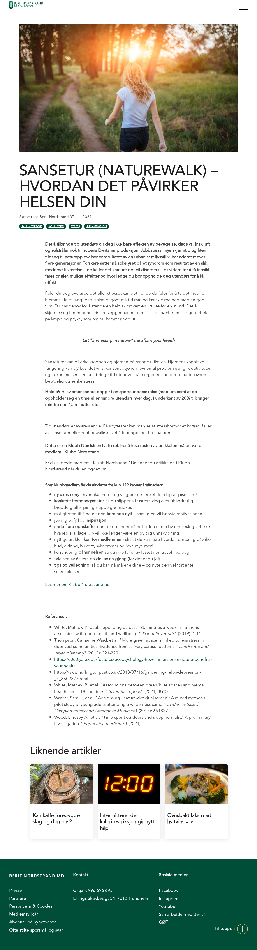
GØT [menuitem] (163, 922)
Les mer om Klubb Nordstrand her (78, 584)
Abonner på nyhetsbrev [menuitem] (32, 922)
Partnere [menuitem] (17, 898)
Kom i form (56, 226)
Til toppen (231, 929)
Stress (75, 226)
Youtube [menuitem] (167, 906)
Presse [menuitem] (15, 890)
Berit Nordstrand (54, 217)
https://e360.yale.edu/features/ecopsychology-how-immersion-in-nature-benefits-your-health (133, 662)
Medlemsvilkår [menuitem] (23, 914)
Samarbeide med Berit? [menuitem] (182, 914)
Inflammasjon (96, 226)
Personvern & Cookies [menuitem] (30, 906)
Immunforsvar (31, 226)
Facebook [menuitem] (168, 890)
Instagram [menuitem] (168, 898)
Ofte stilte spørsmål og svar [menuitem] (36, 930)
